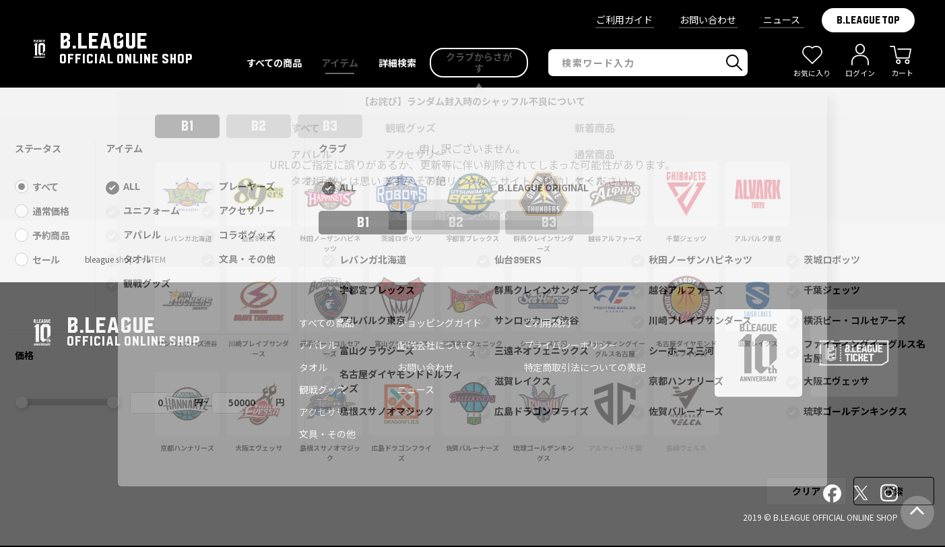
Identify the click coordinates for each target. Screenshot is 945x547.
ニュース (781, 19)
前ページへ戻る (473, 214)
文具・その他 (327, 434)
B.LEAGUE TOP (868, 20)
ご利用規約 (547, 322)
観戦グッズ (322, 389)
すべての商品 (326, 322)
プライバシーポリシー (571, 345)
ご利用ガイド (624, 19)
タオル (313, 367)
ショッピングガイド (439, 322)
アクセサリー (327, 411)
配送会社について (435, 345)
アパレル (318, 345)
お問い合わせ (708, 19)
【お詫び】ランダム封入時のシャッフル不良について (473, 101)
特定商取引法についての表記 (585, 367)
